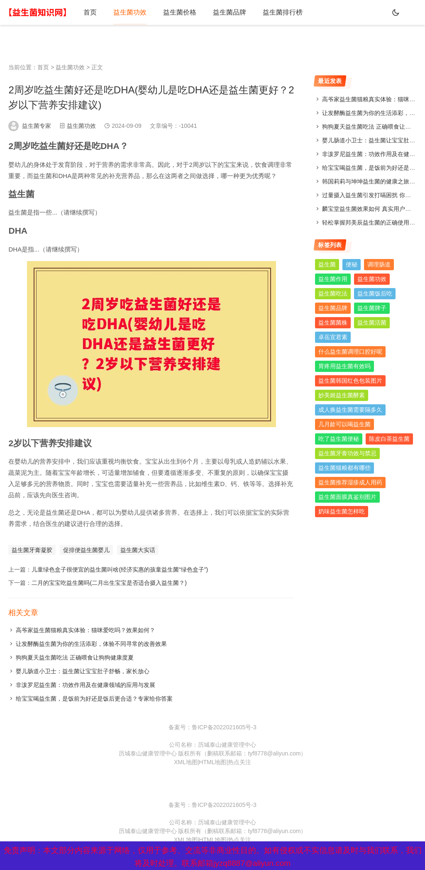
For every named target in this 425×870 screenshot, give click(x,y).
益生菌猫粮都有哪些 (344, 467)
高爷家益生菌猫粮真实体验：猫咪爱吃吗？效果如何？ (85, 630)
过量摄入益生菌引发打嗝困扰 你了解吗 (372, 195)
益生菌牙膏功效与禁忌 (347, 453)
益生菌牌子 (371, 308)
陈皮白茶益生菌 (389, 438)
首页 (90, 12)
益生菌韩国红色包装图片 (350, 380)
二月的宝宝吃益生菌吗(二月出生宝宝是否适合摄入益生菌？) (109, 582)
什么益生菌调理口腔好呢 (350, 351)
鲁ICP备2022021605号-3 (224, 727)
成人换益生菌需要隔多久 (350, 409)
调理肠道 (379, 264)
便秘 (351, 264)
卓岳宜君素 (332, 337)
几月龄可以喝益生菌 (344, 424)
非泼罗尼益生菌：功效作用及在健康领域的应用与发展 (85, 685)
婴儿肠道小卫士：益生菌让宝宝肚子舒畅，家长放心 (82, 671)
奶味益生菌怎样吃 (341, 511)
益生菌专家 (36, 125)
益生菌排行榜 (283, 12)
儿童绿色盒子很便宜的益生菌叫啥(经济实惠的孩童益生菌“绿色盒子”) (120, 569)
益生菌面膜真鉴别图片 (347, 497)
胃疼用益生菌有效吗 (344, 366)
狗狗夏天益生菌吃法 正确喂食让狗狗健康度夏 (75, 657)
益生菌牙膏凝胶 (32, 550)
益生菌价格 (179, 12)
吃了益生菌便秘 (338, 438)
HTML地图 (212, 762)
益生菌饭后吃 (374, 293)
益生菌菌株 (332, 322)
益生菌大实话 (137, 550)
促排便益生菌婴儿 (86, 550)
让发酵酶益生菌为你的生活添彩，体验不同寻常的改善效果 (91, 643)
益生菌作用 (332, 279)
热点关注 (239, 762)
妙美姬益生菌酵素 (341, 395)
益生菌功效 (130, 12)
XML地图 (186, 762)
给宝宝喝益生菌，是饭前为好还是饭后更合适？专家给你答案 (94, 698)
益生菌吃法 (332, 293)
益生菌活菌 (371, 322)
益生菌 (327, 264)
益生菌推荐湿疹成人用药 (350, 482)
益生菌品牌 (229, 12)
